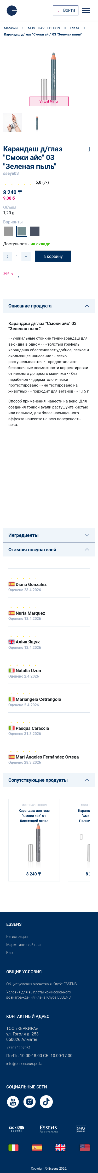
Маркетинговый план (24, 945)
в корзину (53, 256)
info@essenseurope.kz (24, 1064)
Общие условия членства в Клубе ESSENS (41, 984)
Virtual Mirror (49, 101)
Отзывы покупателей (32, 549)
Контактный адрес (27, 1016)
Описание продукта (29, 306)
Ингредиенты (23, 535)
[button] (83, 838)
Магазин (11, 28)
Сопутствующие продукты (38, 780)
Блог (10, 953)
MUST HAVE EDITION (44, 28)
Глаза (74, 28)
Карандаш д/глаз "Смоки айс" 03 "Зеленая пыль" (43, 34)
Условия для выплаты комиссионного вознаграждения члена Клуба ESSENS (38, 995)
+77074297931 (18, 1048)
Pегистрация (17, 936)
